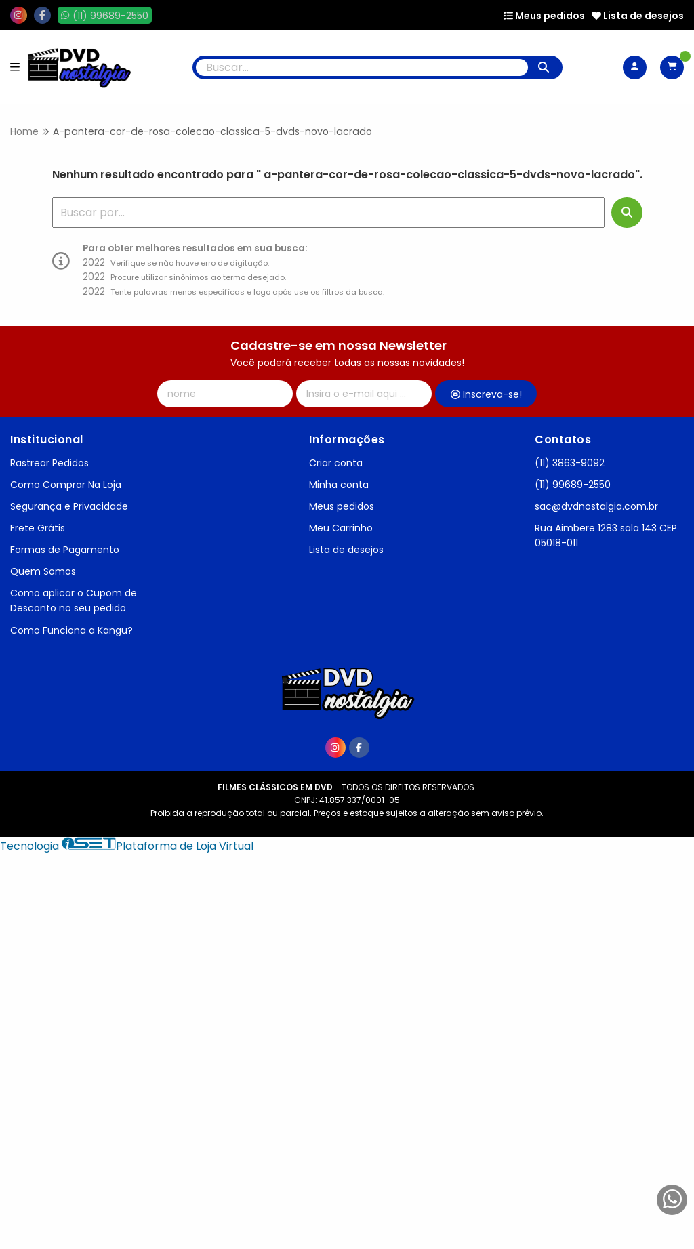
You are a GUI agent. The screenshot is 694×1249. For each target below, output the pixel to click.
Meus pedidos (544, 15)
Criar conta (336, 463)
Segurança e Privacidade (69, 506)
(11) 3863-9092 (570, 463)
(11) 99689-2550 (573, 484)
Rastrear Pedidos (49, 463)
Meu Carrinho (341, 528)
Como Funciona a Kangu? (71, 630)
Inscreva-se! (486, 394)
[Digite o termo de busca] (362, 67)
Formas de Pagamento (64, 549)
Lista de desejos (638, 15)
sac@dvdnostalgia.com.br (596, 506)
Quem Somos (43, 571)
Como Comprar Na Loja (65, 484)
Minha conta (339, 484)
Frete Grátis (37, 528)
